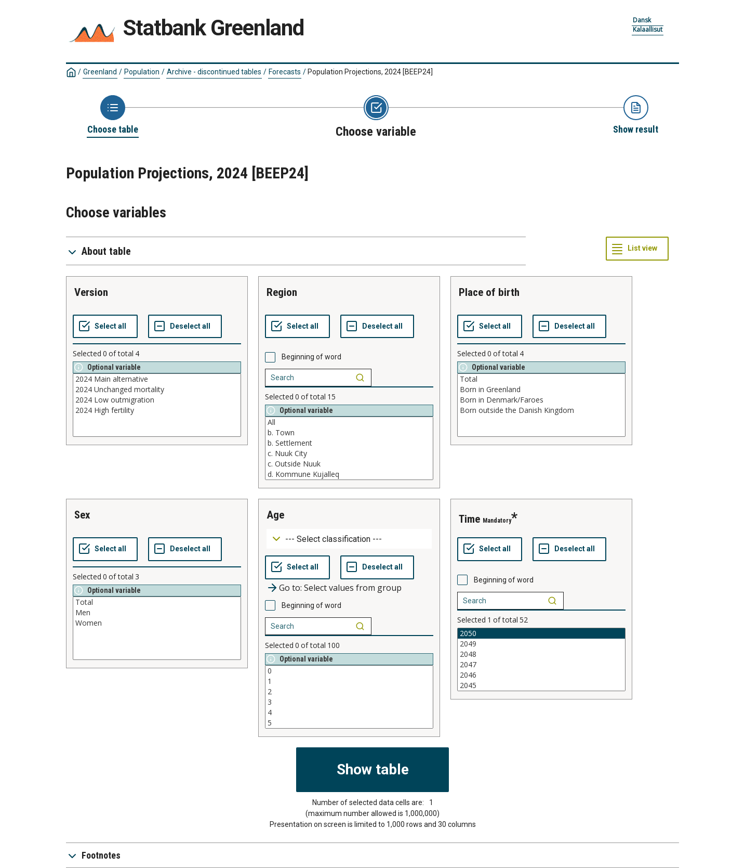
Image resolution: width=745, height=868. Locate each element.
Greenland (100, 72)
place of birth (489, 292)
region (282, 292)
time (469, 519)
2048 (541, 654)
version (91, 292)
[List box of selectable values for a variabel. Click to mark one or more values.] (157, 405)
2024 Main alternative (157, 379)
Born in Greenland (541, 389)
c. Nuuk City (349, 453)
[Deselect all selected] (185, 327)
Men (157, 612)
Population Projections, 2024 (370, 72)
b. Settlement (349, 443)
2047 (541, 664)
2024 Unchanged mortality (157, 389)
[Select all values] (105, 327)
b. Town (349, 432)
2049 (541, 644)
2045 (541, 685)
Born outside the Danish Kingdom (541, 410)
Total (541, 379)
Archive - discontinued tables (214, 72)
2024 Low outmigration (157, 400)
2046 (541, 675)
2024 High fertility (157, 410)
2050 (541, 633)
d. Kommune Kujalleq (349, 474)
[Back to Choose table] (113, 115)
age (275, 515)
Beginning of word (311, 357)
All (349, 422)
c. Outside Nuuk (349, 464)
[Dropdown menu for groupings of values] (349, 539)
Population (141, 72)
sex (82, 515)
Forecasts (285, 72)
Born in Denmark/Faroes (541, 400)
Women (157, 623)
